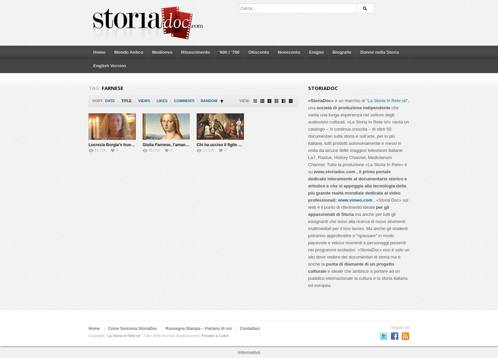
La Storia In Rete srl (387, 100)
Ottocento (258, 52)
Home (99, 52)
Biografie (341, 52)
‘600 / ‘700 (229, 52)
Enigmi (316, 52)
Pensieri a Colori (215, 336)
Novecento (289, 52)
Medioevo (162, 52)
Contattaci (250, 328)
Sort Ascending (222, 101)
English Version (109, 65)
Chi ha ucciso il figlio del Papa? (227, 144)
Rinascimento (195, 52)
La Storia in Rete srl (123, 336)
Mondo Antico (128, 52)
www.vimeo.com (355, 200)
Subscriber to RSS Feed (405, 336)
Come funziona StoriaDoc (132, 328)
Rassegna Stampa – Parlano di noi (199, 328)
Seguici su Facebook (395, 336)
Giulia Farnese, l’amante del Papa (175, 144)
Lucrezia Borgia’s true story (115, 144)
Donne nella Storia (379, 52)
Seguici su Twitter (384, 336)
